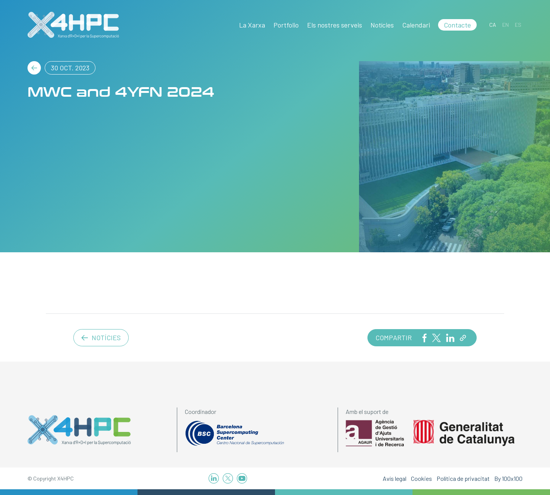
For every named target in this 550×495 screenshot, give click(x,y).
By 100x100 (508, 478)
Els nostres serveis (334, 25)
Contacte (457, 25)
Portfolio (286, 25)
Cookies (421, 478)
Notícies (382, 25)
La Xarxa (252, 25)
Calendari (416, 25)
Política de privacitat (463, 478)
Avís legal (394, 478)
